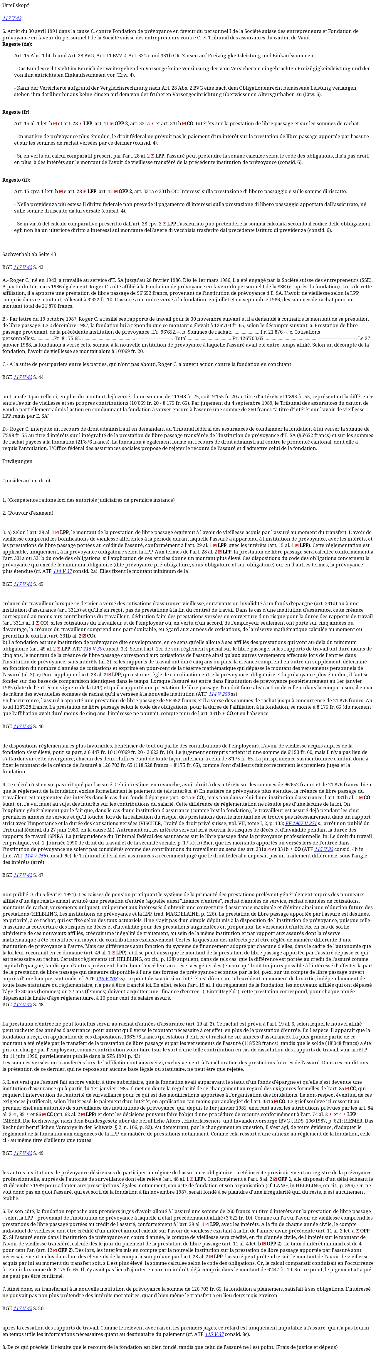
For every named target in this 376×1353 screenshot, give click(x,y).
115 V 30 (92, 649)
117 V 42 (11, 18)
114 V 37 (62, 571)
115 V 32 (323, 849)
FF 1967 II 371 (301, 823)
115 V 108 (106, 978)
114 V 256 (35, 856)
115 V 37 (214, 1334)
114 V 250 (219, 694)
